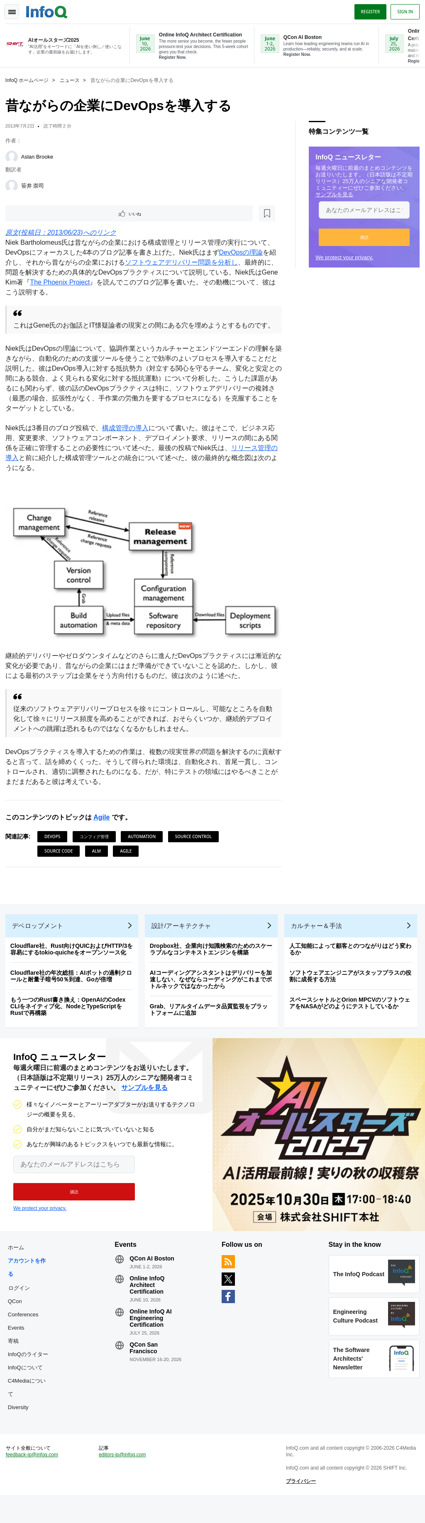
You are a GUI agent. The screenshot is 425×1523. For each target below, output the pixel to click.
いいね (31, 213)
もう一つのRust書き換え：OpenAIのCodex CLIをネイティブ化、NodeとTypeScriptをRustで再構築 (71, 1019)
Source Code (61, 858)
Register (367, 9)
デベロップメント (40, 938)
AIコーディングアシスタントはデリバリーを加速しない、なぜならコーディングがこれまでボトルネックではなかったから (214, 992)
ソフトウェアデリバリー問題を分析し (190, 262)
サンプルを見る (331, 193)
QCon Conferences (26, 1327)
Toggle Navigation (15, 9)
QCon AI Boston (153, 1278)
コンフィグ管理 (97, 844)
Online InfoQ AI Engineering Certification (152, 1337)
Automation (145, 844)
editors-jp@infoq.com (124, 1480)
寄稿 (16, 1360)
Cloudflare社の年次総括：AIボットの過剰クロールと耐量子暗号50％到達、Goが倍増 (74, 989)
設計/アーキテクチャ (184, 938)
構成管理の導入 (128, 438)
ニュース (73, 79)
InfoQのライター (31, 1374)
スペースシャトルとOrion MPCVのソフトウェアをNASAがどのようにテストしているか (352, 1016)
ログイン (22, 1307)
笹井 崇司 (35, 185)
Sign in (402, 9)
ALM (99, 858)
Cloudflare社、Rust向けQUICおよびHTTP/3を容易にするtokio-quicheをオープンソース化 (74, 962)
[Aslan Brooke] (14, 156)
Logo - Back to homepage (50, 9)
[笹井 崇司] (14, 185)
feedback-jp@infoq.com (35, 1480)
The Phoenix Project (81, 282)
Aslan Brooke (40, 156)
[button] (361, 236)
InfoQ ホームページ (30, 79)
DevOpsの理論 (244, 252)
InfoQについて (28, 1387)
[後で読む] (59, 213)
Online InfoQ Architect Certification (148, 1304)
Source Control (196, 844)
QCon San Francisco (145, 1367)
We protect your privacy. (341, 256)
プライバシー (300, 1506)
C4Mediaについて (30, 1407)
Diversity (21, 1427)
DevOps (55, 844)
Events (19, 1347)
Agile (104, 824)
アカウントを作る (30, 1286)
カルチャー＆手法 (319, 938)
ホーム (19, 1267)
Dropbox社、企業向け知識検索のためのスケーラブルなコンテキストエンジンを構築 (214, 962)
